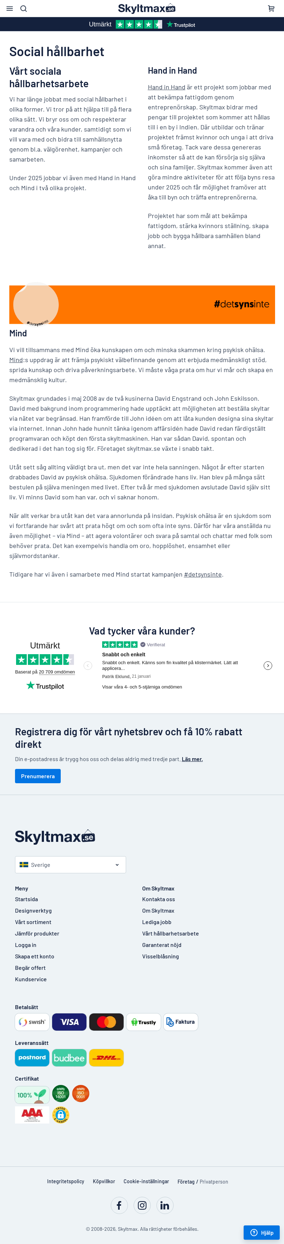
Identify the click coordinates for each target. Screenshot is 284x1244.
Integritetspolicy (65, 1181)
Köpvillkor (104, 1181)
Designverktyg (33, 910)
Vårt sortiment (33, 921)
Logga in (25, 944)
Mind (16, 360)
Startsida (26, 898)
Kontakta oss (158, 898)
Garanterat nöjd (161, 944)
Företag (186, 1182)
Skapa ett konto (34, 956)
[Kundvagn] (271, 8)
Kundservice (31, 979)
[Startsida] (142, 837)
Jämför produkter (37, 933)
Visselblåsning (160, 956)
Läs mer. (192, 758)
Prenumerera (38, 775)
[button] (60, 1115)
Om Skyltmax (158, 910)
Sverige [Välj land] (35, 864)
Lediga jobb (156, 921)
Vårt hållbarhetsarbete (170, 933)
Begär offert (30, 967)
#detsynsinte (203, 574)
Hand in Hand (166, 87)
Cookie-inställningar (146, 1181)
